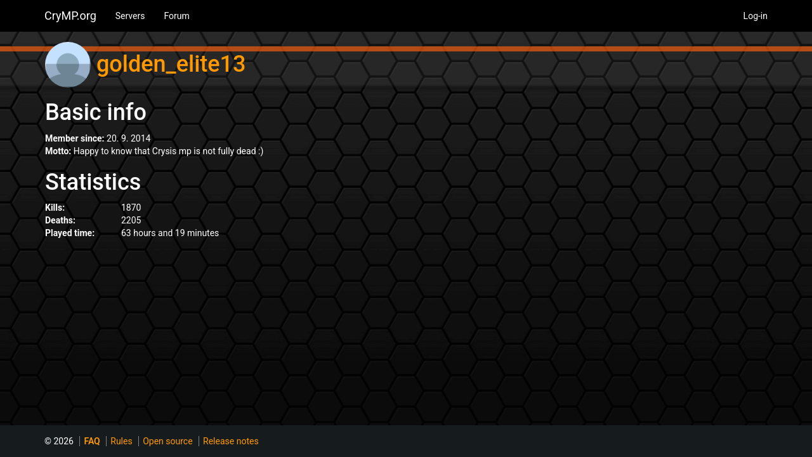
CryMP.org (70, 15)
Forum (176, 16)
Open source (167, 441)
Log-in (755, 16)
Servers (130, 16)
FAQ (92, 441)
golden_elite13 (171, 64)
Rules (121, 441)
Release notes (231, 441)
